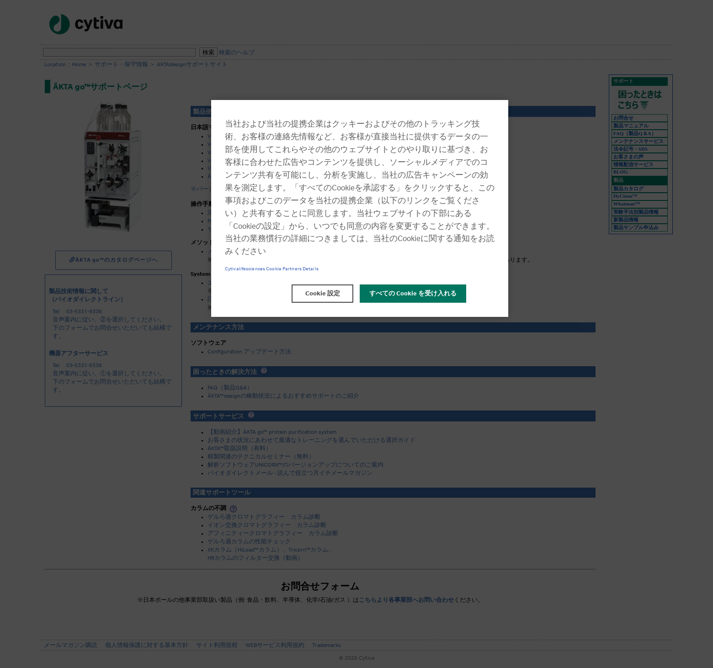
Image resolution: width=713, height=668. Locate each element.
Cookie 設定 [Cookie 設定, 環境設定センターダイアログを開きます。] (322, 293)
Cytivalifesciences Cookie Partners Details (272, 269)
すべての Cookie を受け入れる (413, 293)
